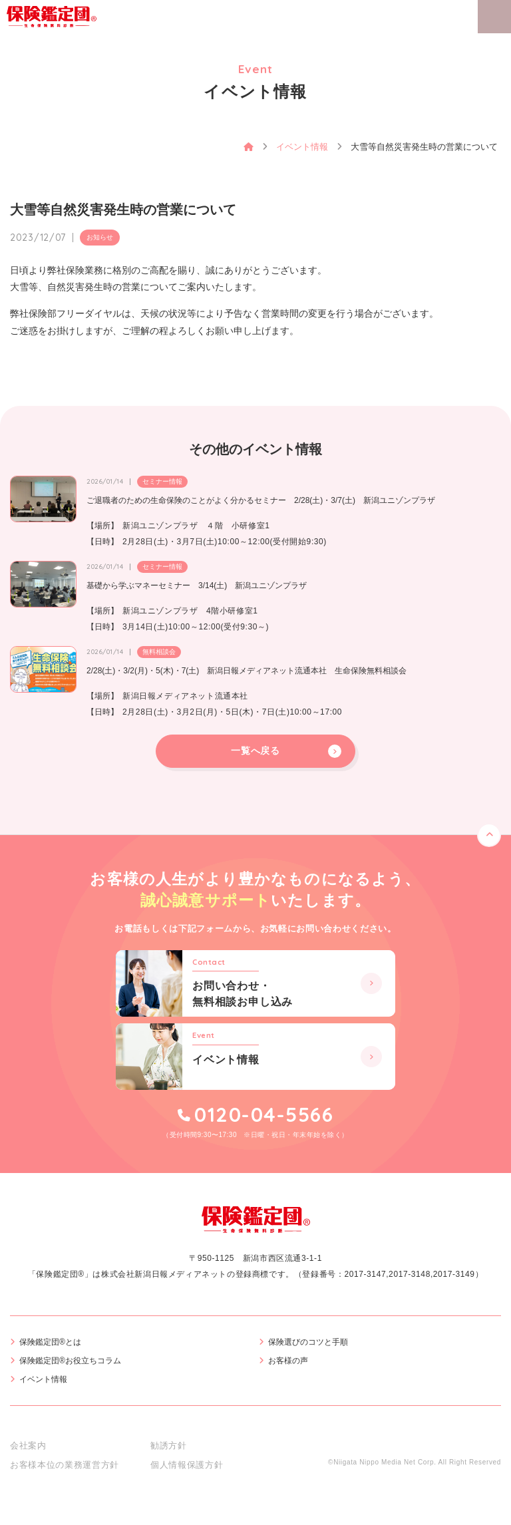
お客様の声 (288, 1360)
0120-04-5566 (263, 1114)
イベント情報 (43, 1379)
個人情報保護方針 (186, 1465)
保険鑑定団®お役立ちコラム (70, 1360)
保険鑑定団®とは (50, 1342)
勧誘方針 (168, 1445)
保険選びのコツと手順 (308, 1342)
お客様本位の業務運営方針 (64, 1465)
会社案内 (28, 1445)
